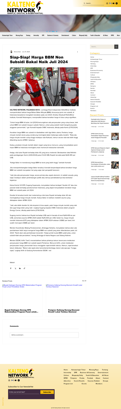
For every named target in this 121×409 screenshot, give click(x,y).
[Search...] (93, 3)
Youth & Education (95, 79)
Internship (93, 66)
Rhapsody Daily (95, 77)
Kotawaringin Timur (96, 59)
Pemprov (93, 86)
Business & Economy (96, 70)
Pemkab (92, 90)
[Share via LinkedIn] (20, 268)
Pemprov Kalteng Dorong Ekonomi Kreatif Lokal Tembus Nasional (63, 311)
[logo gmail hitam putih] (110, 3)
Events (92, 108)
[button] (112, 35)
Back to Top (3, 401)
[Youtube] (113, 3)
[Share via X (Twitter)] (15, 268)
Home (92, 57)
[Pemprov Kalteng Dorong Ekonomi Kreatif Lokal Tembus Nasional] (66, 295)
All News (93, 81)
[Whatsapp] (117, 3)
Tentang (92, 63)
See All (84, 280)
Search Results (95, 99)
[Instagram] (107, 3)
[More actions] (77, 52)
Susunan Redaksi (95, 101)
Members (93, 110)
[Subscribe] (47, 392)
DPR (91, 68)
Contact (92, 95)
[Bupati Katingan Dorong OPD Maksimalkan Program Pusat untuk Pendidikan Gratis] (22, 295)
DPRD (92, 84)
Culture (92, 75)
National (12, 262)
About (92, 92)
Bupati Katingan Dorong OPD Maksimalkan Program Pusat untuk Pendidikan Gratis (21, 311)
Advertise (93, 97)
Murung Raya (94, 61)
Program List (94, 106)
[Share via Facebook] (11, 268)
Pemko (92, 88)
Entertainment (94, 72)
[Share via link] (24, 268)
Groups (92, 104)
